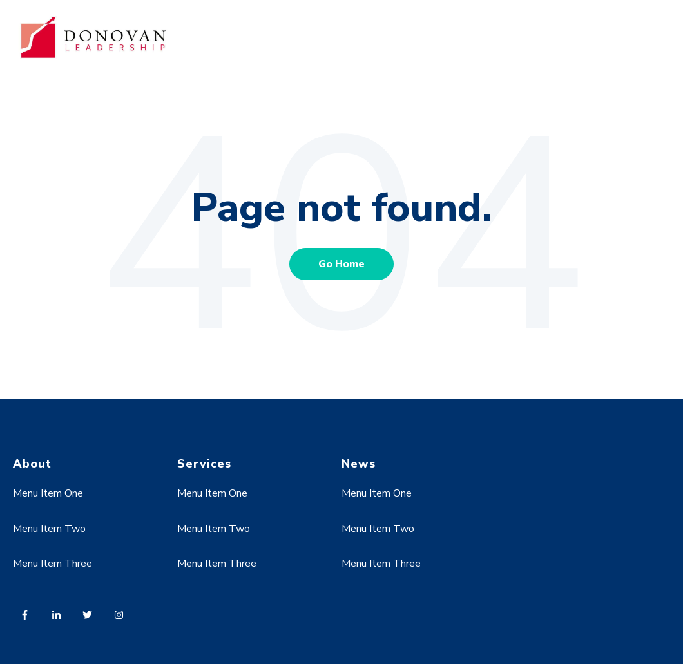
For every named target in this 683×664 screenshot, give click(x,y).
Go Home (341, 264)
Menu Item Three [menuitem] (52, 563)
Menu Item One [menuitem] (48, 493)
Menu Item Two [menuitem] (49, 529)
